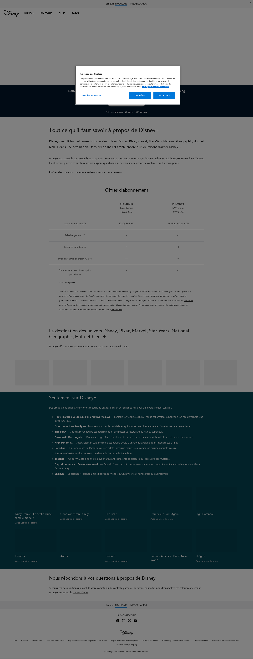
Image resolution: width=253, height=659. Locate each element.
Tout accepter (164, 95)
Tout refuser (140, 95)
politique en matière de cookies (155, 87)
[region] (127, 85)
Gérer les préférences (91, 95)
